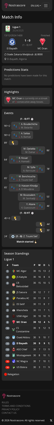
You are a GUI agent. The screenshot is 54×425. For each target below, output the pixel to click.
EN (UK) (35, 5)
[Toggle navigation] (46, 6)
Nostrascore (15, 5)
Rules (5, 402)
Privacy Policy (10, 409)
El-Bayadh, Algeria (15, 59)
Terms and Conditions (16, 406)
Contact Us (9, 412)
